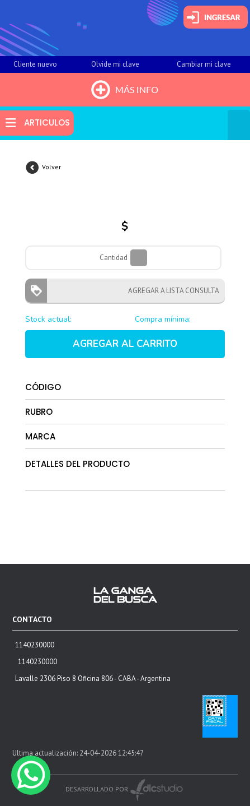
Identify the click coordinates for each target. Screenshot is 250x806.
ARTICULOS (47, 122)
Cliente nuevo (35, 64)
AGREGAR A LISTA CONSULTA (170, 290)
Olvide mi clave (115, 64)
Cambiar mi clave (204, 64)
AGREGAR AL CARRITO (125, 343)
